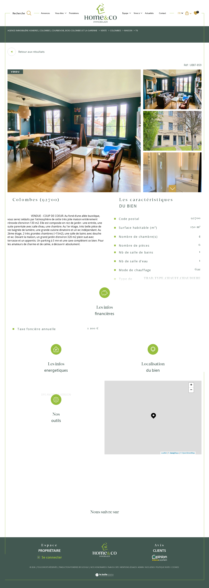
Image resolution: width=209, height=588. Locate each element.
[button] (172, 188)
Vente (104, 30)
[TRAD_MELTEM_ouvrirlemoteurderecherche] (22, 13)
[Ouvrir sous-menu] (65, 13)
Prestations (74, 13)
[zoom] (74, 191)
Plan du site (113, 567)
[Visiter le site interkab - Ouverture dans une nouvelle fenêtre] (159, 558)
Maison (128, 30)
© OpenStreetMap (187, 453)
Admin (141, 567)
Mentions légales (128, 567)
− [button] (191, 390)
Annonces (45, 13)
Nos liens (149, 567)
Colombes (115, 30)
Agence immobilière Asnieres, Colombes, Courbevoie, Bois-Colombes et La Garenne (52, 30)
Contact (162, 13)
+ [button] (191, 385)
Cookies (175, 567)
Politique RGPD (163, 567)
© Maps (173, 453)
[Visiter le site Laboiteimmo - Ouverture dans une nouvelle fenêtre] (104, 578)
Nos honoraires (98, 567)
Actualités (149, 13)
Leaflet (164, 453)
